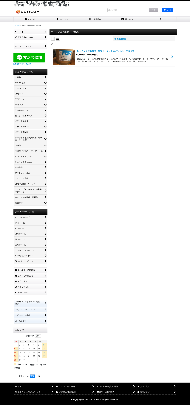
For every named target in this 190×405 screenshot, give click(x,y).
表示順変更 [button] (120, 39)
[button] (160, 19)
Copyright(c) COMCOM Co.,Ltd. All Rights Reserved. (95, 400)
